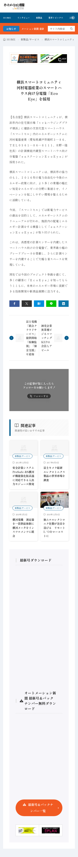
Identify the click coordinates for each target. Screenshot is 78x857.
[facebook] (14, 303)
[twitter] (27, 303)
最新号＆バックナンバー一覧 (40, 807)
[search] (71, 28)
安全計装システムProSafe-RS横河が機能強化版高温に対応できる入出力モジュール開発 (23, 476)
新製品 (39, 17)
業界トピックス (55, 17)
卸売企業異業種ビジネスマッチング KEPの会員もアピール (46, 338)
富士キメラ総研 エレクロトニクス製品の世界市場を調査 (54, 474)
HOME (7, 17)
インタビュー (23, 17)
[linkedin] (63, 303)
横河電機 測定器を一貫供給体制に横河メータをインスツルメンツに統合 (23, 528)
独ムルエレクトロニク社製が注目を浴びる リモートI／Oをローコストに (54, 528)
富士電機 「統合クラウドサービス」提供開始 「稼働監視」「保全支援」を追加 (31, 338)
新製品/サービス (30, 39)
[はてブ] (39, 303)
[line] (51, 303)
